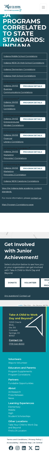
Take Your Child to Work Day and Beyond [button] (23, 426)
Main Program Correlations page (18, 204)
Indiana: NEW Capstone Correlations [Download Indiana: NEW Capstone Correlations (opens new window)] (21, 181)
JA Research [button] (14, 392)
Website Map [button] (26, 443)
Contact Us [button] (15, 340)
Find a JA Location (17, 430)
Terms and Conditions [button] (17, 439)
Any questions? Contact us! (17, 296)
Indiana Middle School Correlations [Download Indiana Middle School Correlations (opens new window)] (20, 56)
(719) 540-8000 (16, 344)
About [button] (12, 388)
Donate (12, 283)
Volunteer (30, 283)
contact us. (36, 198)
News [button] (11, 398)
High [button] (10, 413)
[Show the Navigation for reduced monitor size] (43, 7)
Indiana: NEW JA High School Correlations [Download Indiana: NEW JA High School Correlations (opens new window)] (24, 63)
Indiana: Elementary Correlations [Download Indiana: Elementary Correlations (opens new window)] (19, 69)
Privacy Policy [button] (35, 439)
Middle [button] (11, 410)
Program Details (32, 86)
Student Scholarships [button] (19, 416)
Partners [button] (13, 379)
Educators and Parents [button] (22, 367)
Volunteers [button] (14, 359)
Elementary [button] (14, 407)
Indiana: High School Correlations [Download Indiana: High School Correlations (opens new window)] (20, 76)
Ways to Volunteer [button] (17, 363)
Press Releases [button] (15, 395)
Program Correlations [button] (19, 374)
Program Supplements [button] (20, 371)
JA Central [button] (37, 443)
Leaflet (20, 305)
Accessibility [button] (12, 443)
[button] (11, 448)
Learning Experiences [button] (21, 403)
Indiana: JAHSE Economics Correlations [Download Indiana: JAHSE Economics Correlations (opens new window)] (11, 105)
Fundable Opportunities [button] (20, 383)
